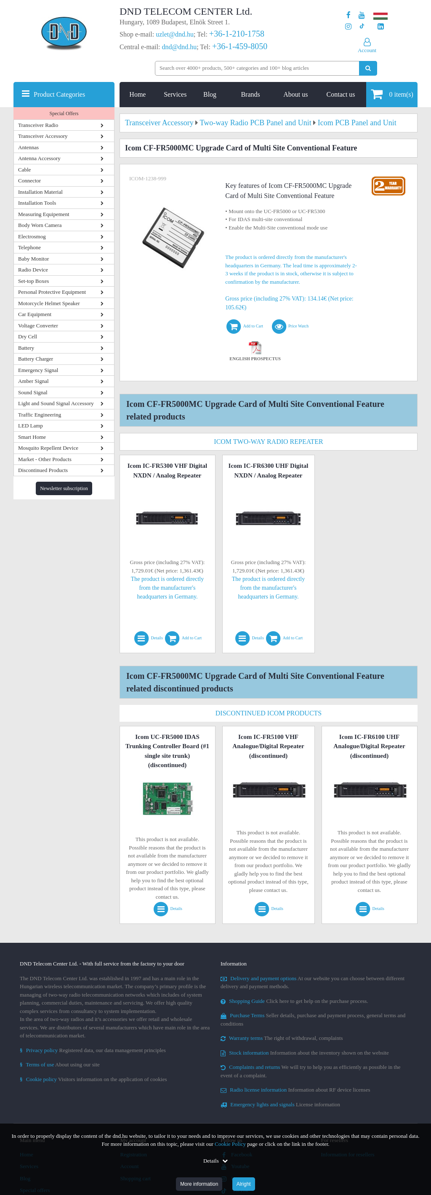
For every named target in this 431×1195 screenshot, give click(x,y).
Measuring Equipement (43, 214)
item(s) (392, 94)
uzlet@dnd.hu (175, 34)
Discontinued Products (43, 470)
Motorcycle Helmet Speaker (49, 303)
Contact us (341, 94)
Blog (209, 94)
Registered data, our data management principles (93, 1050)
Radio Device (33, 269)
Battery (26, 348)
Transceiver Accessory (43, 136)
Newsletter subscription (64, 488)
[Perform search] (368, 68)
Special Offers (64, 113)
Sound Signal (33, 392)
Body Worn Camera (39, 225)
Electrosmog (32, 236)
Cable (24, 169)
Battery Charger (35, 359)
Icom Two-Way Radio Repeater (268, 441)
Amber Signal (33, 381)
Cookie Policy (230, 1144)
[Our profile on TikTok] (361, 27)
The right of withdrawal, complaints (282, 1038)
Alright (244, 1184)
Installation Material (40, 192)
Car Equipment (34, 314)
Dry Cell (27, 336)
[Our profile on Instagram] (348, 27)
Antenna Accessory (39, 158)
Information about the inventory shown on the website (305, 1053)
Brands (250, 94)
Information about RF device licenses (295, 1090)
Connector (29, 180)
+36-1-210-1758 (236, 33)
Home (137, 94)
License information (280, 1104)
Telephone (29, 247)
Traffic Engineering (39, 415)
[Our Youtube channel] (362, 15)
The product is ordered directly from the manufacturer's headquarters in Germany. (167, 588)
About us (295, 94)
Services (175, 94)
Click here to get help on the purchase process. (294, 1001)
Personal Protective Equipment (52, 292)
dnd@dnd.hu (179, 46)
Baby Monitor (33, 259)
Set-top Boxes (33, 281)
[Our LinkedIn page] (381, 27)
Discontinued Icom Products (269, 713)
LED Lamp (30, 425)
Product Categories (59, 94)
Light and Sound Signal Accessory (56, 403)
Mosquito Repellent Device (48, 448)
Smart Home (32, 437)
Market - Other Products (45, 459)
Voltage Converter (38, 325)
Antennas (28, 147)
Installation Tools (37, 203)
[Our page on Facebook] (348, 15)
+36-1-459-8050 (239, 46)
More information (199, 1184)
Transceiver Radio (38, 125)
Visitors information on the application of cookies (93, 1079)
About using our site (60, 1064)
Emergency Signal (38, 370)
